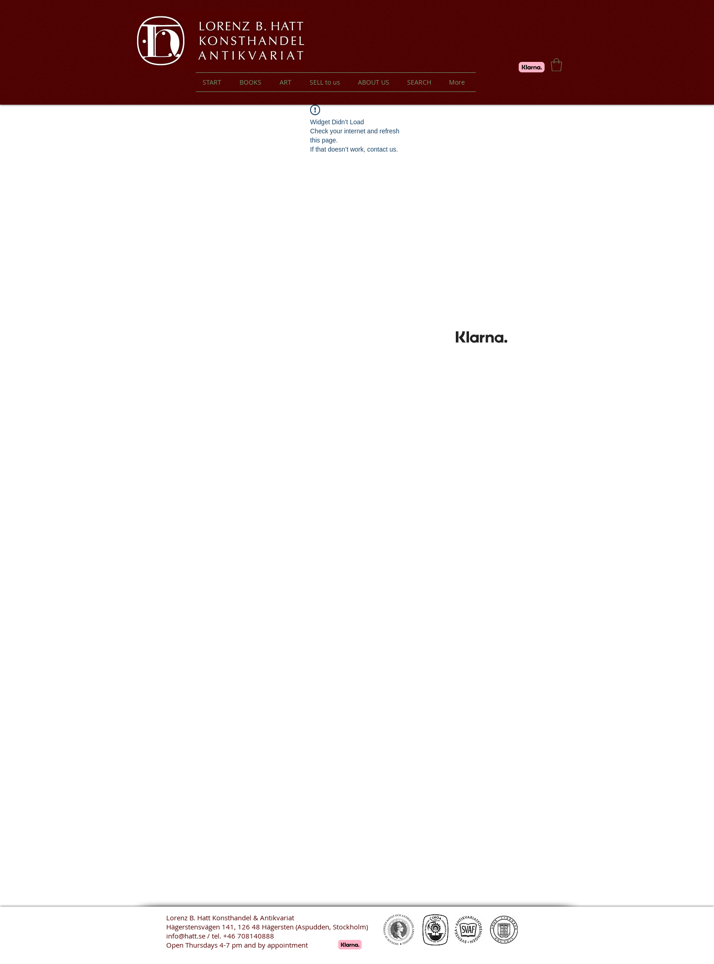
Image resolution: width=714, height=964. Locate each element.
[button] (556, 64)
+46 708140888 (248, 935)
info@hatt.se (185, 935)
